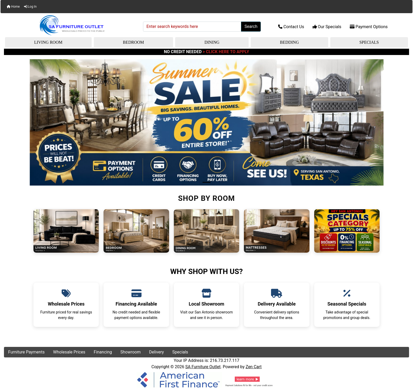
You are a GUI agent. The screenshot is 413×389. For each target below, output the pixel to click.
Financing (103, 352)
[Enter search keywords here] (192, 27)
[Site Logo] (71, 25)
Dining (211, 42)
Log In (30, 6)
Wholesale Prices (69, 352)
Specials (369, 42)
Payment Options (369, 26)
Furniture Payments (26, 352)
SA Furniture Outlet (202, 366)
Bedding (289, 42)
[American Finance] (206, 379)
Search (250, 26)
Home (13, 6)
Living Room (48, 42)
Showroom (130, 352)
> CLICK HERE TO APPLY (226, 51)
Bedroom (133, 42)
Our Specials (327, 26)
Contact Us (291, 26)
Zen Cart (253, 366)
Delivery (156, 352)
